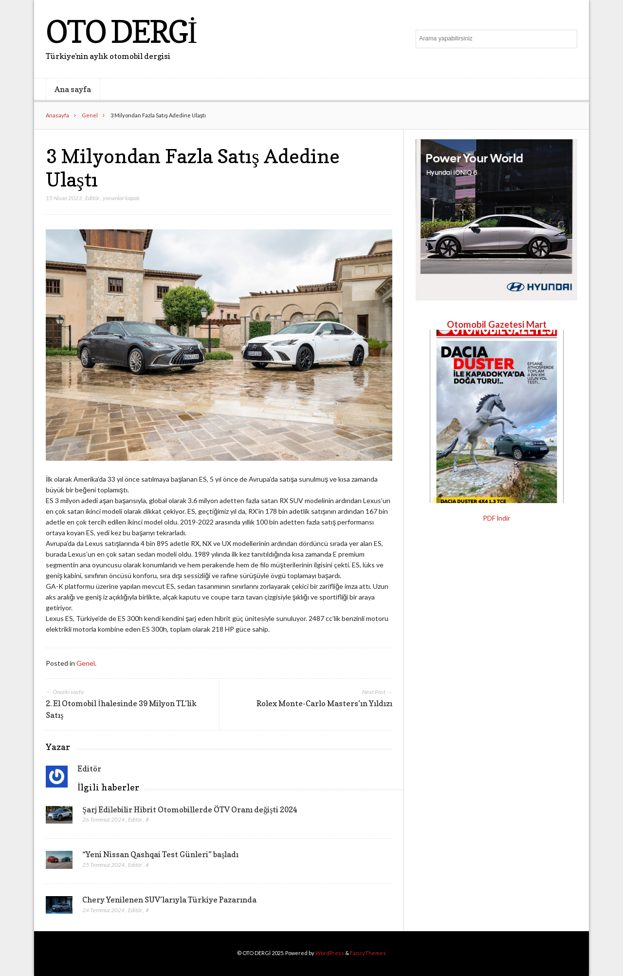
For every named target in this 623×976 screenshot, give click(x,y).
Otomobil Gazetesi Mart (497, 324)
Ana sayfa (73, 89)
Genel (90, 115)
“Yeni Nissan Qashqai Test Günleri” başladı (160, 854)
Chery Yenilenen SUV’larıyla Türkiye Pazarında (169, 899)
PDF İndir (497, 518)
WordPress (329, 953)
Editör (92, 198)
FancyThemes (368, 953)
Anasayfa (57, 115)
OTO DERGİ (121, 31)
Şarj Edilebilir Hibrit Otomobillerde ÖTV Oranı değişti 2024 (189, 809)
